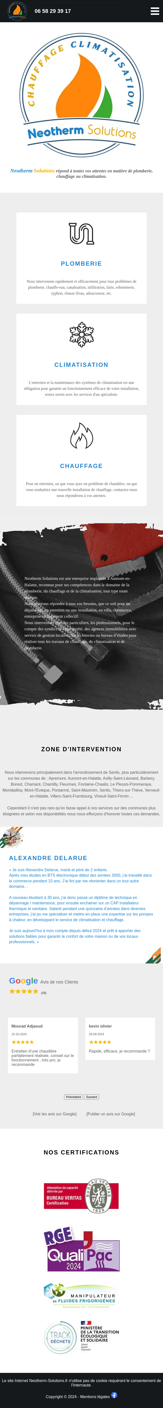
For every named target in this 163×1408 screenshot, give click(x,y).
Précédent (73, 1097)
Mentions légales (95, 1397)
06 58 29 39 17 (53, 11)
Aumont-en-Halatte (84, 778)
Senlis (105, 790)
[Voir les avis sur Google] (55, 1114)
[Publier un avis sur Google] (111, 1114)
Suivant (91, 1097)
